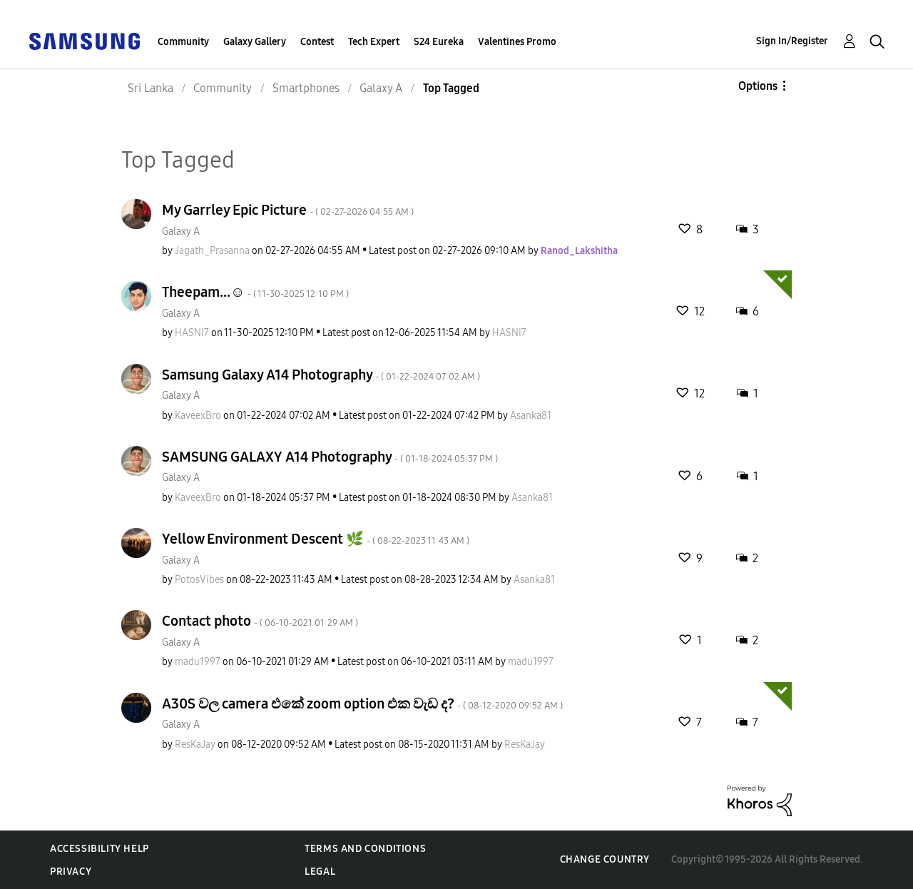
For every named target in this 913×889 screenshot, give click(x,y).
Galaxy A (181, 231)
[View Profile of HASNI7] (192, 333)
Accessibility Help (99, 849)
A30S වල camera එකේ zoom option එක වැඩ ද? (362, 703)
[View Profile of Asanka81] (530, 416)
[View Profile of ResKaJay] (195, 744)
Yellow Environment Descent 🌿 (315, 538)
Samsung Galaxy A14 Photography (321, 374)
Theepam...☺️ (255, 291)
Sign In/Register (792, 41)
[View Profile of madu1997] (197, 662)
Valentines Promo (517, 42)
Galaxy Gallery (254, 42)
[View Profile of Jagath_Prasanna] (212, 251)
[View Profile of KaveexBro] (198, 416)
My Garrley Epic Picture (288, 209)
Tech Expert (373, 42)
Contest (317, 42)
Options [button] (757, 86)
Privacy (70, 871)
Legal (320, 871)
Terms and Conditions (365, 849)
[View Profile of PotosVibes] (199, 580)
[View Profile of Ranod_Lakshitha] (579, 251)
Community (183, 42)
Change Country (605, 859)
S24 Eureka (439, 42)
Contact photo (260, 620)
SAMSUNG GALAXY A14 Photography (330, 456)
